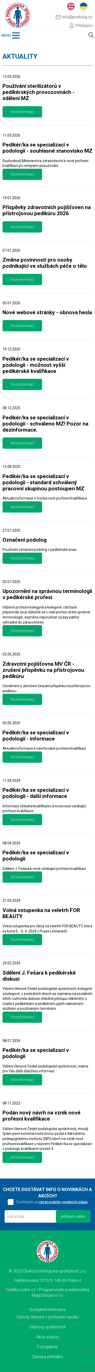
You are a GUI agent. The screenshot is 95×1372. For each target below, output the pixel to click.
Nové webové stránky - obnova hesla (47, 312)
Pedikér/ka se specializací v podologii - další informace (36, 793)
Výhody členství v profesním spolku (47, 1317)
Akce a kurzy (47, 1336)
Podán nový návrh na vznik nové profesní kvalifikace (42, 1116)
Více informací (22, 112)
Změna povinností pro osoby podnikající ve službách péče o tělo (45, 263)
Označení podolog (25, 540)
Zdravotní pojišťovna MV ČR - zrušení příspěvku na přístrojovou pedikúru (43, 670)
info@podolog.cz (74, 17)
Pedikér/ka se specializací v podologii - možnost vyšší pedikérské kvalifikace (36, 365)
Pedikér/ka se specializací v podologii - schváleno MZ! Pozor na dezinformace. (45, 424)
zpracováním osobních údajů (63, 1202)
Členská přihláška (47, 1356)
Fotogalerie (47, 1346)
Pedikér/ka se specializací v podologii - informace (36, 736)
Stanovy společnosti (47, 1327)
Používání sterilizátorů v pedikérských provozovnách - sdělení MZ (38, 92)
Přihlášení (80, 25)
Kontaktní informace (48, 1309)
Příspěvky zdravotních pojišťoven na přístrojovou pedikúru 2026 (47, 210)
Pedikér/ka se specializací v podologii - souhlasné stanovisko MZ (47, 148)
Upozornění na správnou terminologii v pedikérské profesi (47, 594)
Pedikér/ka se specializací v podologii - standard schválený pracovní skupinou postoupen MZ (43, 482)
